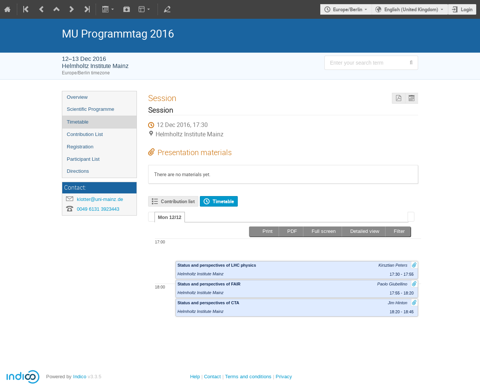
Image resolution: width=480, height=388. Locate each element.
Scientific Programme (90, 109)
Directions (78, 171)
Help (195, 376)
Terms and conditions (248, 376)
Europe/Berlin (347, 9)
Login (466, 9)
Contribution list (178, 201)
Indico (79, 376)
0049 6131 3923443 (98, 209)
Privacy (284, 376)
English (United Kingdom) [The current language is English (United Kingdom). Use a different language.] (411, 9)
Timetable (77, 122)
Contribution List (85, 134)
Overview (77, 97)
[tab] (169, 217)
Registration (80, 146)
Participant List (83, 159)
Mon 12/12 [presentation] (170, 217)
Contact (212, 376)
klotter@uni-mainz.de (100, 199)
